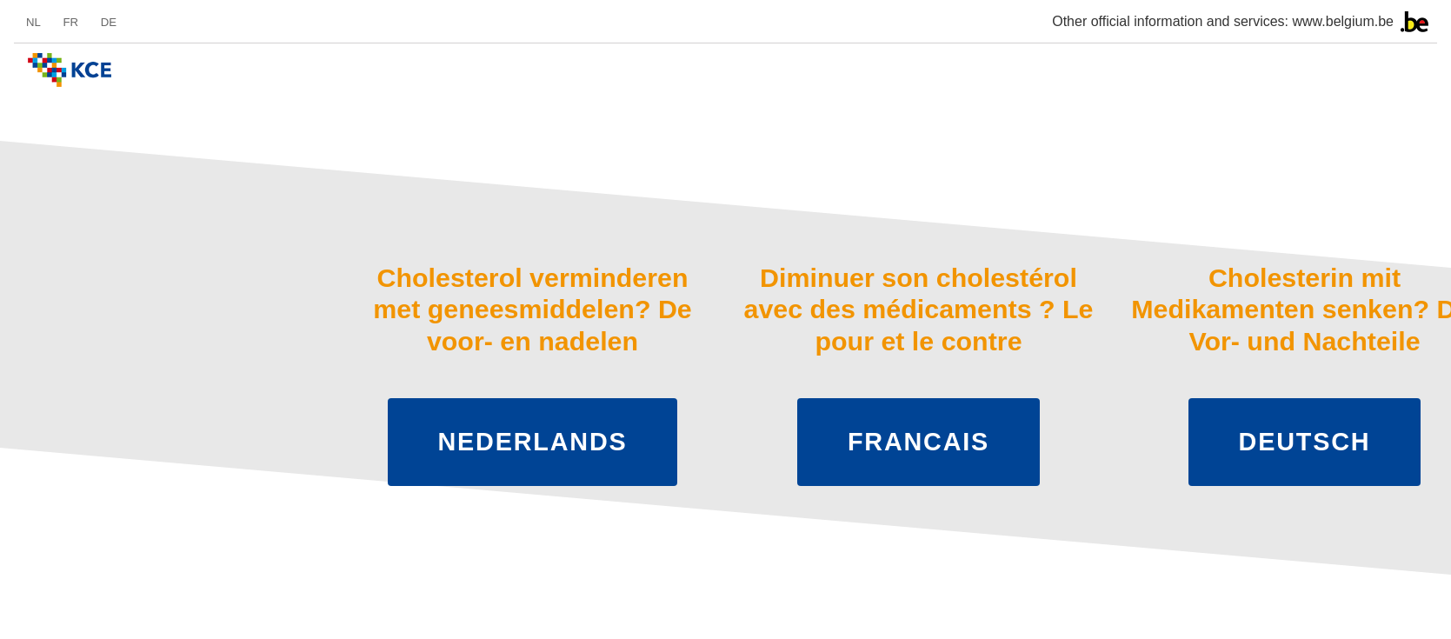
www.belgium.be (1343, 21)
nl (33, 22)
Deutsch (1305, 442)
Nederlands (533, 442)
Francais (918, 442)
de (108, 22)
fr (70, 22)
